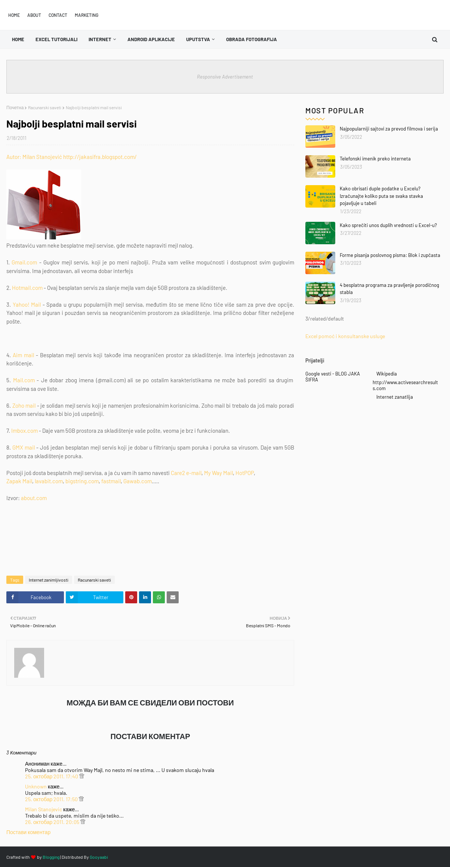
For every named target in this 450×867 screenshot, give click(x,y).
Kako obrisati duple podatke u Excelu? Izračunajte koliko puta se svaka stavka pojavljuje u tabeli (381, 196)
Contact (58, 15)
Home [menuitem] (18, 39)
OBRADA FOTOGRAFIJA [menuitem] (251, 39)
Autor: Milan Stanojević (34, 156)
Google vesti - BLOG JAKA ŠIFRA (332, 377)
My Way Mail (218, 472)
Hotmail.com (27, 287)
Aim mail (23, 355)
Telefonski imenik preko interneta (375, 159)
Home (14, 15)
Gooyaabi (99, 857)
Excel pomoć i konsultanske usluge (345, 336)
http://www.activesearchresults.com (405, 385)
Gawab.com (137, 481)
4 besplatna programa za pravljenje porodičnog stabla (389, 288)
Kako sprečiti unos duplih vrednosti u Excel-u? (388, 225)
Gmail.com (24, 262)
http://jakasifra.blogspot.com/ (100, 156)
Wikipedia (386, 374)
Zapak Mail (19, 481)
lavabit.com (49, 481)
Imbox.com (24, 430)
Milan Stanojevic (43, 809)
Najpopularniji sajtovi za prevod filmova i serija (389, 129)
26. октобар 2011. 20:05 (52, 822)
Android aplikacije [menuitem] (151, 39)
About (34, 15)
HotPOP (244, 472)
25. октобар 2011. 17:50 (52, 799)
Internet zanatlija (394, 397)
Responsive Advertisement (225, 77)
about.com (34, 497)
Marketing (86, 15)
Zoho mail (24, 405)
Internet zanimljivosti (48, 579)
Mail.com (24, 380)
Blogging (51, 857)
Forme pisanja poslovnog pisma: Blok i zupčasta (390, 255)
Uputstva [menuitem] (198, 39)
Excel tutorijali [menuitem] (56, 39)
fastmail (111, 481)
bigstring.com (82, 481)
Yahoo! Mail (27, 304)
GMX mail (23, 447)
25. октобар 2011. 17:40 (52, 776)
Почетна (15, 107)
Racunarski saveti (44, 107)
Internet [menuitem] (100, 39)
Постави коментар (28, 832)
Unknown (36, 786)
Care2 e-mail (186, 472)
